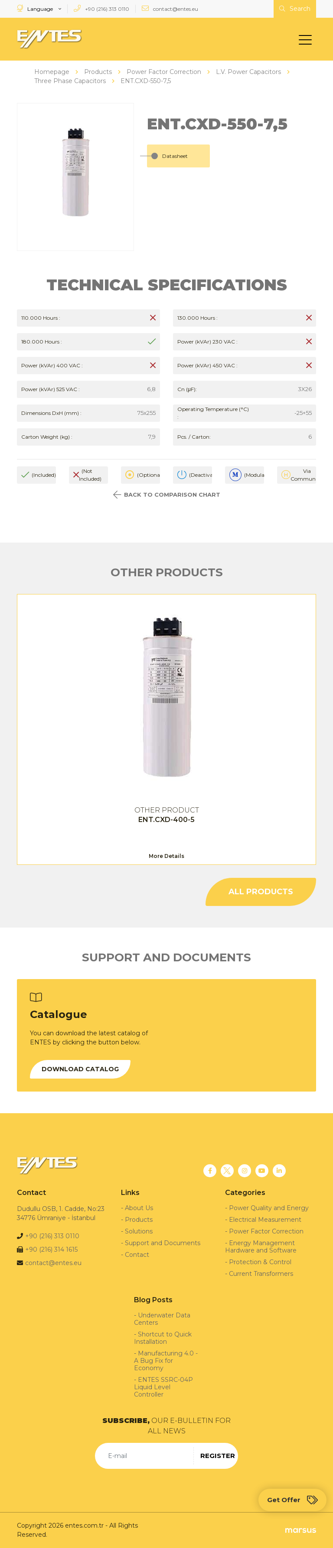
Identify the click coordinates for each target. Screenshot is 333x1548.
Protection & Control (260, 1262)
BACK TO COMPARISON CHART (166, 494)
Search (294, 9)
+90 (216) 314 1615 (51, 1249)
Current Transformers (261, 1274)
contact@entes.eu (170, 8)
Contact (137, 1255)
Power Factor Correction (266, 1231)
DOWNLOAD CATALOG (80, 1069)
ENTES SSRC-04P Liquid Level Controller (163, 1387)
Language (35, 8)
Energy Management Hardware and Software (261, 1246)
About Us (139, 1208)
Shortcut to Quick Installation (163, 1338)
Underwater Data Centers (162, 1318)
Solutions (139, 1231)
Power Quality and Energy (269, 1208)
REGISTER (217, 1456)
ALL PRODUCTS (261, 891)
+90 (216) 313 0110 (101, 8)
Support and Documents (162, 1243)
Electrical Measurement (265, 1220)
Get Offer (292, 1500)
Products (139, 1220)
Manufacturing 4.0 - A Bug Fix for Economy (166, 1360)
